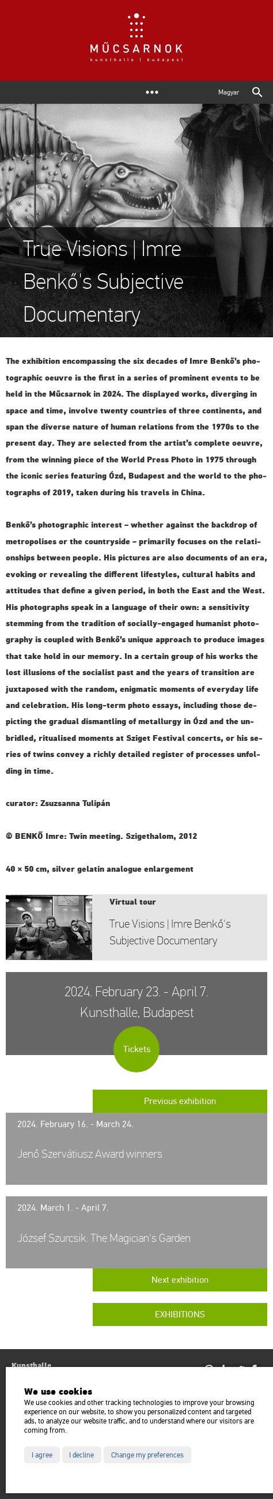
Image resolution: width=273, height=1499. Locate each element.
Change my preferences (147, 1455)
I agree (42, 1455)
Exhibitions (180, 1314)
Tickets (136, 1049)
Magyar (228, 92)
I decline (81, 1455)
